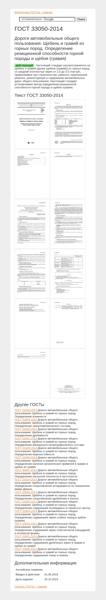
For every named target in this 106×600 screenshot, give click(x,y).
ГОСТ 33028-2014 (26, 410)
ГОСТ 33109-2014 (26, 448)
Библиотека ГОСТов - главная (33, 12)
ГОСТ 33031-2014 (26, 438)
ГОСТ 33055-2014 (26, 501)
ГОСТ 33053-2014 (26, 523)
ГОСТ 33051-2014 (26, 536)
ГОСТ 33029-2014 (26, 419)
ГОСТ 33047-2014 (26, 470)
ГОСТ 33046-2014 (26, 457)
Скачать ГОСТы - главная (31, 586)
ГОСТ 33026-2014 (26, 549)
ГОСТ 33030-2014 (26, 429)
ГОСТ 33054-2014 (26, 511)
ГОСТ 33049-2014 (26, 492)
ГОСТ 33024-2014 (26, 479)
